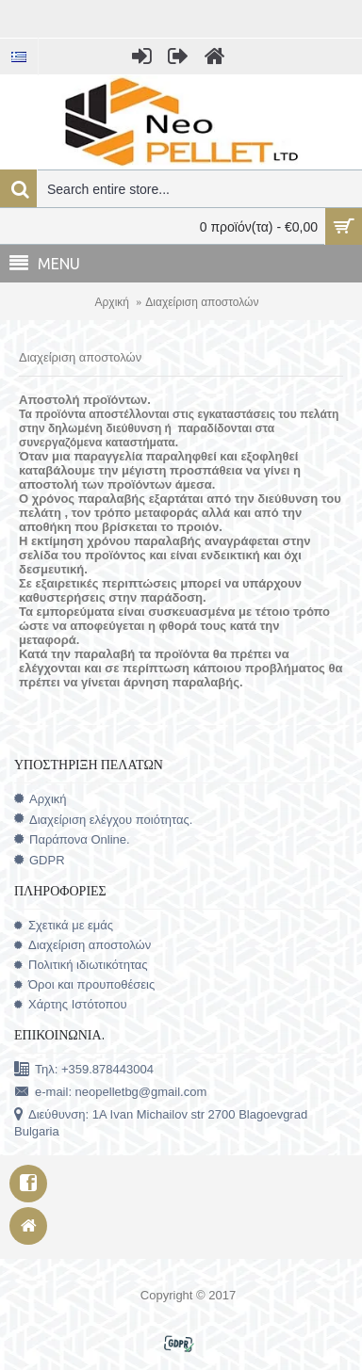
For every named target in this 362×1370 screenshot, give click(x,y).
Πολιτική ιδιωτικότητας (81, 965)
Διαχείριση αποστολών (201, 302)
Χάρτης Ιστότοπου (70, 1004)
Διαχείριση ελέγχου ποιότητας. (103, 820)
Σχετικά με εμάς (63, 925)
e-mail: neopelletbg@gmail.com (110, 1093)
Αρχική (112, 302)
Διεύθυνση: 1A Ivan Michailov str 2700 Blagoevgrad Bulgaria (160, 1122)
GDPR (39, 860)
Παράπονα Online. (72, 839)
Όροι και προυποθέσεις (84, 984)
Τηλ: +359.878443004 (84, 1070)
